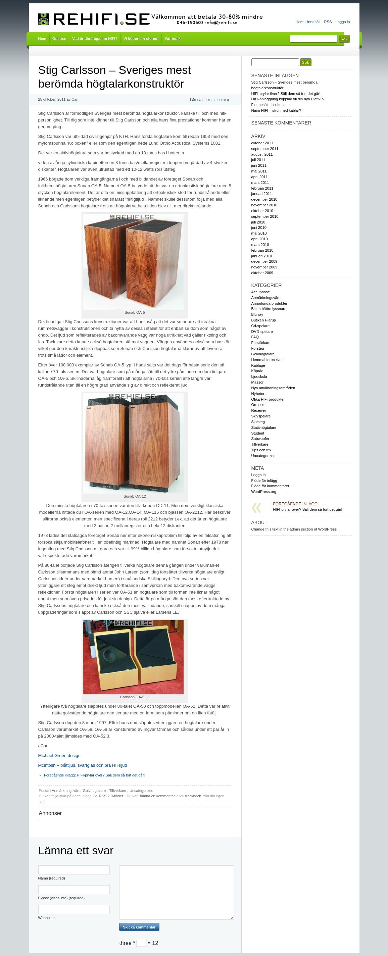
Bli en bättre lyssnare (269, 309)
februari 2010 (262, 250)
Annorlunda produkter (269, 303)
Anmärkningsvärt (66, 791)
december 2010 (264, 199)
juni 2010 (258, 227)
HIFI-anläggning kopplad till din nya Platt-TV (288, 99)
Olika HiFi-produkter (268, 399)
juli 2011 (258, 160)
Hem (300, 22)
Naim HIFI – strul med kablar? (276, 110)
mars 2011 (260, 183)
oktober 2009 (262, 273)
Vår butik (172, 39)
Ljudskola (259, 376)
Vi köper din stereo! (141, 39)
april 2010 (259, 239)
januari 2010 (261, 256)
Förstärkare (261, 343)
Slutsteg (258, 422)
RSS (328, 22)
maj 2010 (259, 233)
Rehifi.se (153, 19)
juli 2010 (258, 222)
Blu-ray (257, 314)
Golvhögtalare (94, 791)
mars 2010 (260, 245)
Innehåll (313, 22)
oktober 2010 (262, 211)
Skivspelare (261, 416)
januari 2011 (261, 194)
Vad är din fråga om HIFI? (94, 39)
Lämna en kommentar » (209, 100)
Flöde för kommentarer (270, 486)
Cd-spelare (260, 326)
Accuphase (260, 292)
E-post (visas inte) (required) (61, 898)
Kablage (258, 365)
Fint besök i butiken (267, 105)
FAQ (255, 337)
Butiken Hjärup (263, 320)
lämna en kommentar (157, 796)
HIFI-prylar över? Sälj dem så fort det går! (94, 775)
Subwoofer (260, 439)
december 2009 (264, 261)
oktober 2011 (262, 143)
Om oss (59, 39)
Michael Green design (59, 755)
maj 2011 (259, 171)
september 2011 (265, 149)
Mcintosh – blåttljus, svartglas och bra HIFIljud (82, 765)
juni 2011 (258, 165)
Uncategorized (141, 791)
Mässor (257, 382)
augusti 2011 (262, 154)
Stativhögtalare (264, 427)
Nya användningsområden (273, 388)
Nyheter (257, 394)
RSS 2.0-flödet (111, 796)
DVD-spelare (262, 332)
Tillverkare (117, 791)
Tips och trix (261, 450)
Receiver (258, 410)
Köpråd (257, 371)
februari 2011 (262, 188)
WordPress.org (264, 492)
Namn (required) (51, 878)
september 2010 (265, 216)
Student (257, 433)
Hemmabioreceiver (267, 360)
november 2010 (264, 205)
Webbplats (47, 918)
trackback (193, 796)
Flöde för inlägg (264, 481)
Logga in (343, 22)
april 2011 (259, 177)
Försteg (257, 348)
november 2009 (264, 267)
